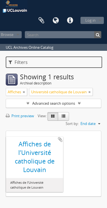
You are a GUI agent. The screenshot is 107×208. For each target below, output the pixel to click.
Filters (18, 62)
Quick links (70, 20)
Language (56, 20)
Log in (90, 20)
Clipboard (41, 20)
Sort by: (72, 123)
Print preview (20, 115)
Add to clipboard (60, 139)
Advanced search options (53, 103)
